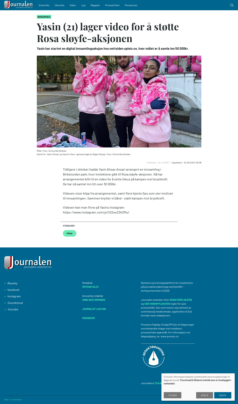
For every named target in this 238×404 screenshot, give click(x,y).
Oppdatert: (177, 162)
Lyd (83, 5)
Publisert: (152, 162)
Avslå (204, 395)
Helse (69, 233)
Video (73, 5)
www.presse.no (170, 336)
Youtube (12, 309)
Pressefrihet (112, 5)
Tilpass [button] (172, 395)
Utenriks (60, 5)
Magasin (95, 5)
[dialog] (198, 387)
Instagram (14, 296)
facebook (13, 289)
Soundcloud (15, 303)
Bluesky (12, 283)
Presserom (131, 5)
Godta (222, 395)
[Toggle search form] (232, 5)
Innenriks (44, 5)
